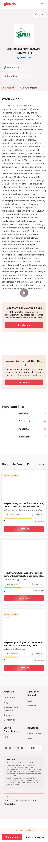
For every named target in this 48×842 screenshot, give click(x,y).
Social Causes (34, 733)
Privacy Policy (9, 804)
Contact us (9, 719)
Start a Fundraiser (35, 837)
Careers (8, 715)
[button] (24, 58)
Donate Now (24, 325)
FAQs (29, 701)
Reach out (32, 705)
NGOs (30, 738)
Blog (6, 702)
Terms (6, 800)
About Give (9, 697)
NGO (6, 737)
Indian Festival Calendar (11, 709)
